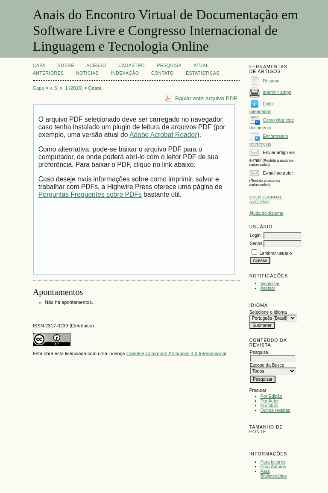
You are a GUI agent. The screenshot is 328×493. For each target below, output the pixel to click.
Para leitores (273, 462)
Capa (39, 65)
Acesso (96, 65)
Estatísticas (203, 73)
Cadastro (131, 65)
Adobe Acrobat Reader (163, 134)
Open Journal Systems (265, 199)
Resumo (271, 81)
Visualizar (270, 283)
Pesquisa (169, 65)
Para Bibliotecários (274, 473)
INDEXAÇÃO (125, 73)
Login (255, 235)
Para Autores (273, 466)
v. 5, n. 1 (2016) (66, 87)
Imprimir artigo (277, 92)
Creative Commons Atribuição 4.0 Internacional (176, 353)
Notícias (87, 73)
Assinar (268, 288)
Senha (256, 243)
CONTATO (162, 73)
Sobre (66, 65)
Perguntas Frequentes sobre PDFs (90, 194)
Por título (269, 405)
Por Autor (270, 401)
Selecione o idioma (268, 312)
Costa (95, 87)
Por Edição (271, 396)
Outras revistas (275, 410)
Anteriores (48, 73)
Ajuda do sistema (266, 213)
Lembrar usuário (276, 253)
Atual (200, 65)
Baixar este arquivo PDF (206, 98)
